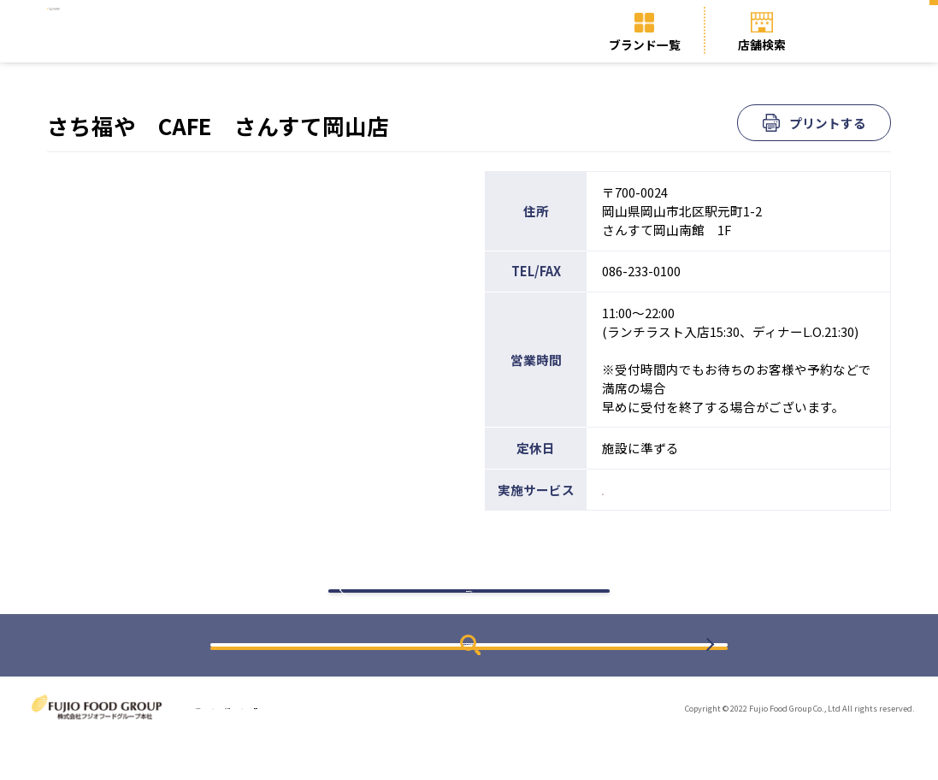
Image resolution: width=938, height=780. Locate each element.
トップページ (229, 749)
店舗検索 (762, 44)
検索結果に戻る (469, 612)
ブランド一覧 (645, 44)
